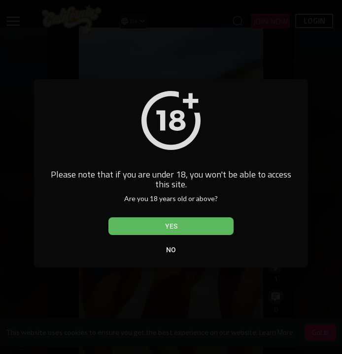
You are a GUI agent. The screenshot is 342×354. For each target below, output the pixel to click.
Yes (171, 226)
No (171, 250)
